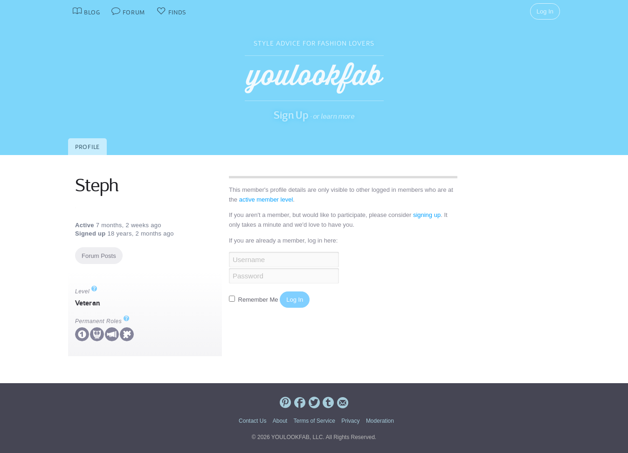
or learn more (333, 116)
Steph (96, 185)
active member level (266, 199)
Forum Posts (99, 255)
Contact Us (252, 421)
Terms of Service (314, 421)
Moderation (380, 421)
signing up (427, 214)
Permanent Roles (102, 321)
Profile (87, 147)
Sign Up (291, 115)
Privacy (350, 421)
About (280, 421)
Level (86, 291)
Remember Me (254, 299)
